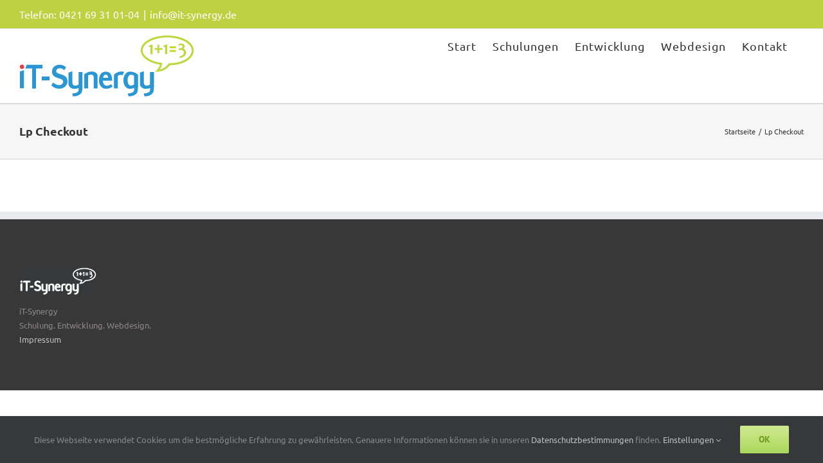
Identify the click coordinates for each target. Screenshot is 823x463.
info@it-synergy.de (193, 14)
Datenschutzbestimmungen (583, 439)
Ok (764, 439)
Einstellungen (692, 439)
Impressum (40, 339)
